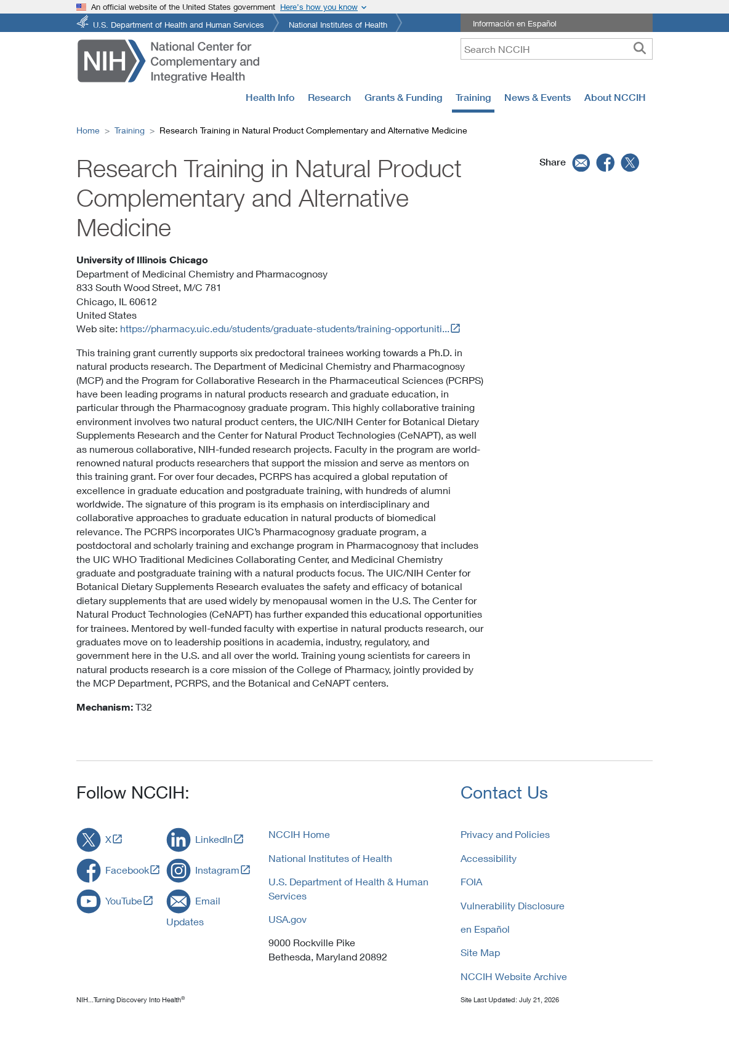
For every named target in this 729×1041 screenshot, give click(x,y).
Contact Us (504, 792)
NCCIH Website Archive (514, 976)
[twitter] (630, 162)
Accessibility (489, 858)
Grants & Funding (403, 97)
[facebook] (606, 162)
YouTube (123, 900)
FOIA (471, 881)
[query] (557, 49)
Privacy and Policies (505, 834)
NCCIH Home (299, 834)
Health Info (270, 97)
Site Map (480, 952)
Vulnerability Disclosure (513, 905)
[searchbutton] (640, 48)
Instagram (217, 869)
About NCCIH (615, 97)
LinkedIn (214, 839)
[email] (580, 162)
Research (329, 97)
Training (473, 97)
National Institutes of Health (338, 24)
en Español (485, 929)
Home (88, 130)
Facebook (127, 869)
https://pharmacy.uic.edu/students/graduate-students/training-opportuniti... (284, 328)
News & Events (537, 97)
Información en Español (515, 23)
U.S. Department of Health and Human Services (178, 24)
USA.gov (287, 919)
